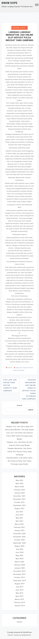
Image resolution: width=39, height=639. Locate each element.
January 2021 (19, 530)
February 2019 (19, 602)
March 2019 (19, 599)
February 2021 (19, 527)
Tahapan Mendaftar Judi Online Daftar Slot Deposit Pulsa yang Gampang (19, 451)
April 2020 (19, 559)
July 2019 (19, 587)
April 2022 (19, 483)
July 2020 (19, 549)
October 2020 (19, 540)
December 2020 (20, 534)
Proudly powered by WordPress (19, 632)
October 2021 (19, 502)
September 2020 (19, 543)
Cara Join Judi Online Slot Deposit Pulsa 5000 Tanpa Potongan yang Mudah (19, 436)
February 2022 (19, 490)
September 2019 (19, 580)
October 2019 (19, 577)
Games (10, 367)
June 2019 (19, 590)
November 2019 (19, 574)
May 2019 (19, 593)
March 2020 (19, 562)
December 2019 (20, 571)
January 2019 (19, 606)
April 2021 (19, 521)
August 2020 (19, 546)
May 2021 (19, 518)
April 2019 (19, 596)
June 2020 (19, 552)
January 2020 (19, 568)
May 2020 (19, 555)
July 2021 (19, 512)
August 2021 (19, 508)
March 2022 (19, 487)
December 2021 (20, 496)
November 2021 (19, 499)
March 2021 (19, 524)
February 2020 (19, 565)
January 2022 (19, 493)
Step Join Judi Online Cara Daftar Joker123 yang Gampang (10, 385)
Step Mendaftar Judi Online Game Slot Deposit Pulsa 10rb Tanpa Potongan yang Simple (19, 461)
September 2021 (19, 505)
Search (19, 405)
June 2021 (19, 515)
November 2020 (19, 537)
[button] (37, 5)
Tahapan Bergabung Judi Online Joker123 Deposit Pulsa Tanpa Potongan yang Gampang (29, 389)
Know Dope (9, 2)
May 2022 (19, 480)
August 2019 (19, 584)
